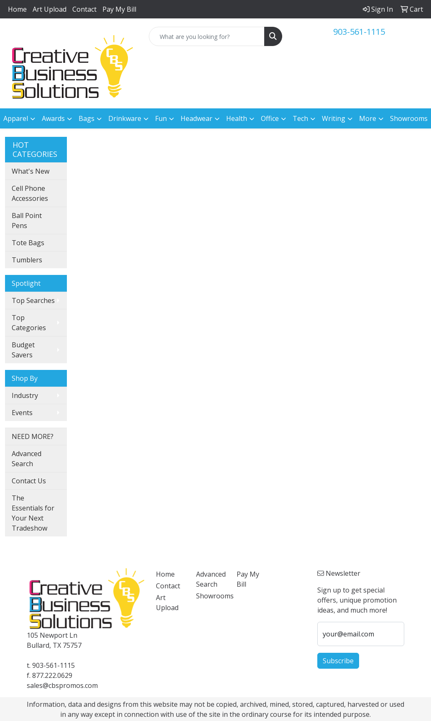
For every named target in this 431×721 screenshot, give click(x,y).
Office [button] (270, 118)
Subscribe (338, 660)
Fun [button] (161, 118)
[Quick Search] (207, 36)
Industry (25, 395)
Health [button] (236, 118)
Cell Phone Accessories (30, 193)
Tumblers (27, 259)
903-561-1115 (359, 31)
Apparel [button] (15, 118)
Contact (84, 9)
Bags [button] (86, 118)
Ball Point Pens (27, 220)
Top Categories (29, 322)
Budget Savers (23, 349)
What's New (30, 171)
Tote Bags (28, 242)
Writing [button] (333, 118)
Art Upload (49, 9)
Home (17, 9)
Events (22, 412)
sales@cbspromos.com (62, 685)
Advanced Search (26, 458)
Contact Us (29, 480)
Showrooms (409, 118)
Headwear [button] (196, 118)
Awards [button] (53, 118)
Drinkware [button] (124, 118)
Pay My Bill (119, 9)
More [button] (367, 118)
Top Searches (33, 300)
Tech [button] (300, 118)
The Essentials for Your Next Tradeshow (33, 513)
